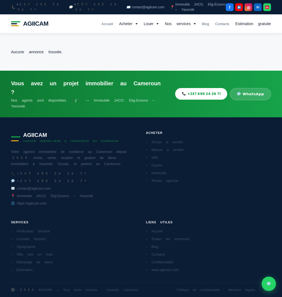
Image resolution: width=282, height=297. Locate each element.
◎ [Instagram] (248, 7)
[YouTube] (239, 7)
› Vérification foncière (30, 231)
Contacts (222, 24)
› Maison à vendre (164, 150)
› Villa (152, 157)
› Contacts (155, 254)
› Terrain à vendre (164, 142)
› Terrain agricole (162, 181)
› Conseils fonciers (28, 239)
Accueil (107, 24)
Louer (149, 24)
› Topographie (23, 247)
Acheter (125, 24)
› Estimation (21, 270)
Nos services (178, 24)
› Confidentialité (159, 262)
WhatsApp (250, 94)
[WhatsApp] (267, 7)
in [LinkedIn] (257, 7)
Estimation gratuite (253, 24)
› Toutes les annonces (167, 239)
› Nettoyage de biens (32, 262)
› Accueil (154, 231)
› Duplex (154, 165)
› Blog (152, 247)
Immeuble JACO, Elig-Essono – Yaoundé (198, 7)
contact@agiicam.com (145, 7)
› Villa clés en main (32, 254)
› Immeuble (156, 173)
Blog (205, 24)
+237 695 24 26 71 (35, 7)
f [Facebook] (230, 7)
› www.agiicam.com (162, 270)
